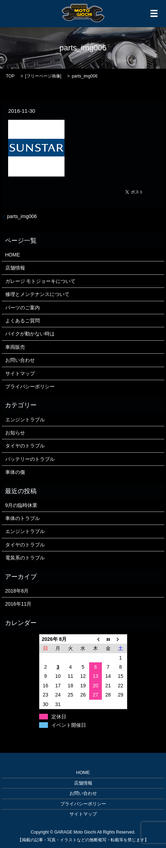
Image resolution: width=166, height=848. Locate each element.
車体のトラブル (22, 518)
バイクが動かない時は (30, 333)
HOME (12, 255)
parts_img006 (22, 216)
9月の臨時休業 (21, 505)
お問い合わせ (20, 360)
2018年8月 (17, 591)
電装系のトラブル (25, 558)
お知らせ (15, 432)
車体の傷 (15, 472)
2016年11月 (18, 604)
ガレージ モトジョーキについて (40, 281)
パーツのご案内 (22, 307)
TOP (10, 76)
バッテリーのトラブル (30, 459)
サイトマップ (20, 373)
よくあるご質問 (22, 320)
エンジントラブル (25, 419)
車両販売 (15, 347)
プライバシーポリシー (30, 386)
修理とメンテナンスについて (37, 294)
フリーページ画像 (43, 76)
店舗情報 (15, 268)
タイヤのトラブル (25, 445)
